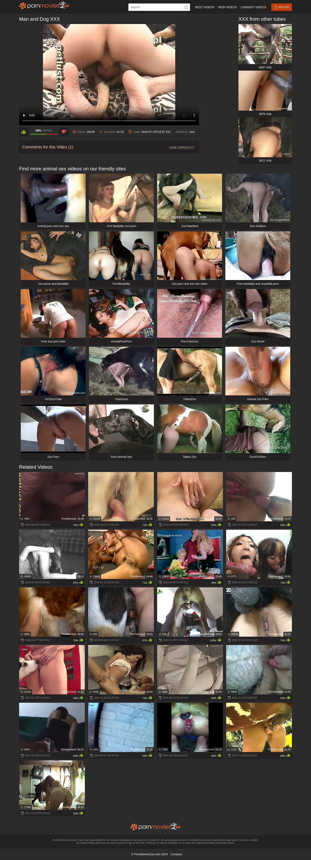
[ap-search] (159, 7)
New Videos (227, 7)
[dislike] (63, 131)
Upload (281, 7)
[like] (23, 131)
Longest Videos (253, 7)
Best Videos (204, 7)
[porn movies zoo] (44, 5)
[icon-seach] (186, 7)
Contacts (176, 854)
